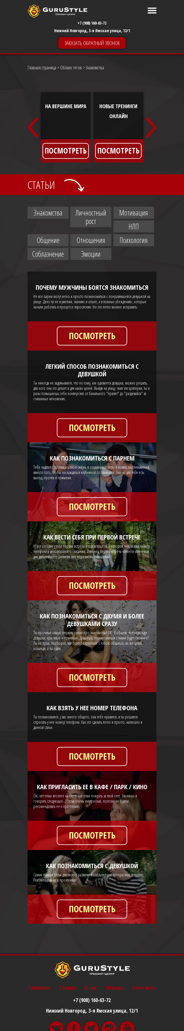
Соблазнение (48, 254)
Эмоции (90, 254)
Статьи (67, 1025)
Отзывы (115, 1025)
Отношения (90, 240)
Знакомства (48, 213)
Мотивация (133, 213)
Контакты (144, 1025)
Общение (48, 240)
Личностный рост (91, 217)
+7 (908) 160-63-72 (92, 23)
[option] (65, 127)
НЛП (134, 226)
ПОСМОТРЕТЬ (66, 150)
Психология (134, 240)
